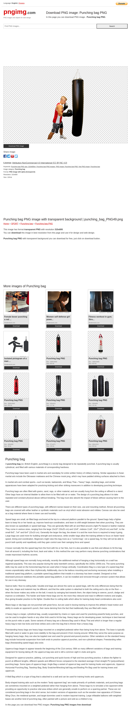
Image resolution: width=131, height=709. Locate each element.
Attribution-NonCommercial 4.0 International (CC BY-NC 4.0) (39, 163)
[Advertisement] (65, 48)
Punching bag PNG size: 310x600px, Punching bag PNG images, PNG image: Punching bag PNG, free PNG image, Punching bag (55, 167)
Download (16, 326)
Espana (21, 3)
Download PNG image (16, 146)
